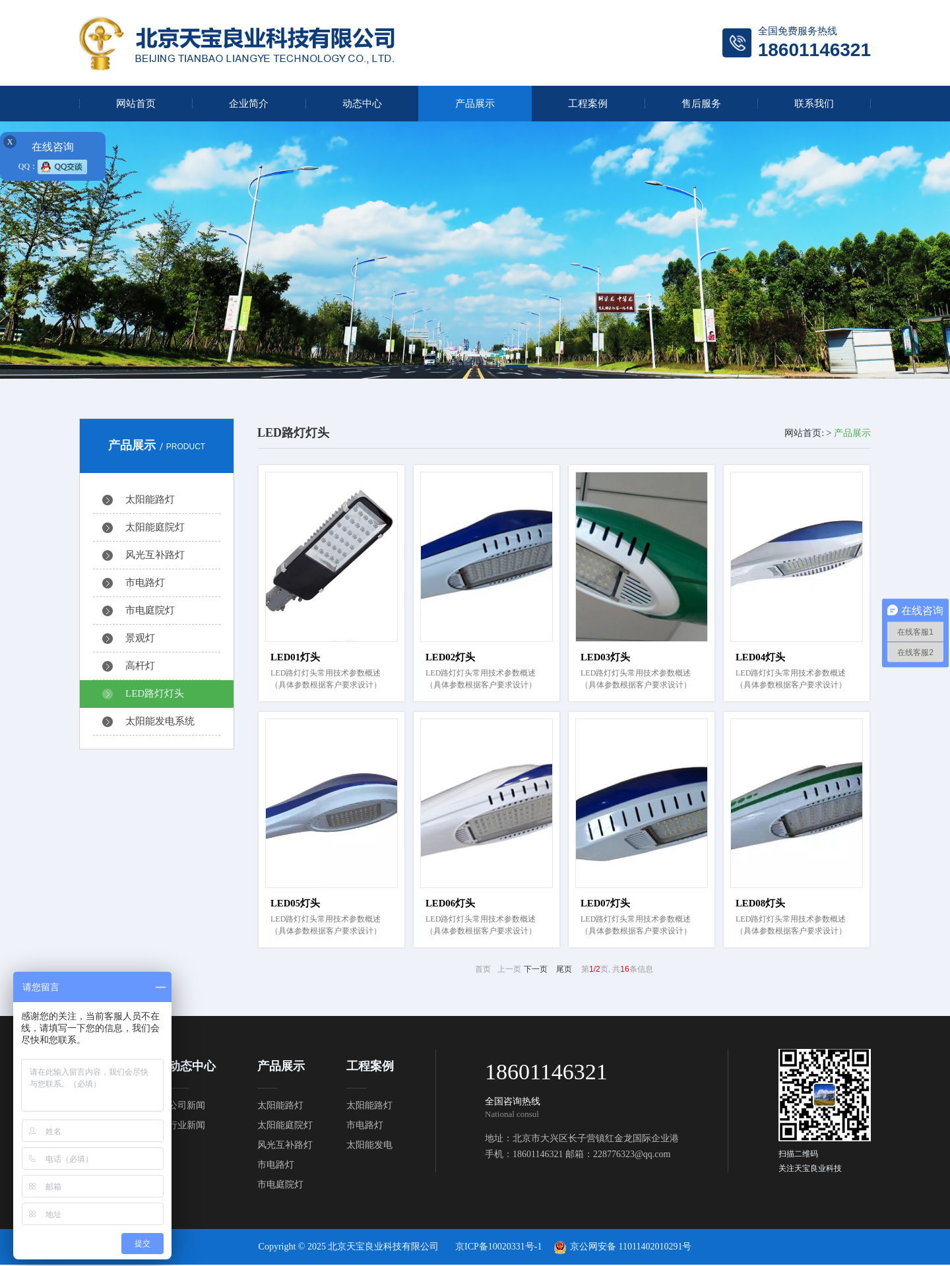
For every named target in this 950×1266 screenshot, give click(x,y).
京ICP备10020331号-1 (498, 1248)
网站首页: (804, 433)
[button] (433, 366)
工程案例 (588, 103)
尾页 (564, 970)
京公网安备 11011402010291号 (630, 1248)
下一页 (536, 970)
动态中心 (362, 103)
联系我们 (814, 103)
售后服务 (701, 103)
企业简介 (249, 103)
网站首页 (136, 103)
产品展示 (475, 103)
